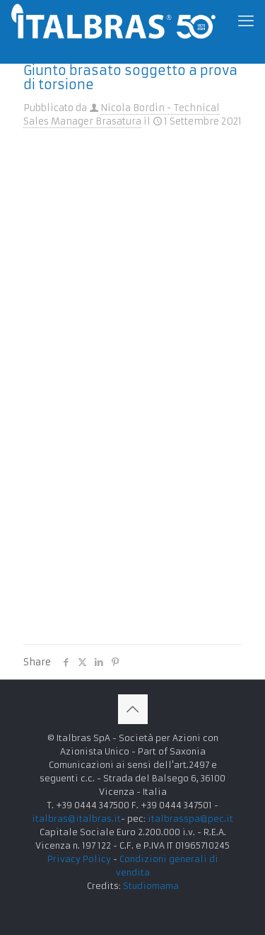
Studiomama (151, 885)
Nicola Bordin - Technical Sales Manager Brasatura (121, 114)
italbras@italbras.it (76, 818)
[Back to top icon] (133, 709)
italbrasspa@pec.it (190, 818)
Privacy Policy (79, 859)
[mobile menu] (246, 21)
